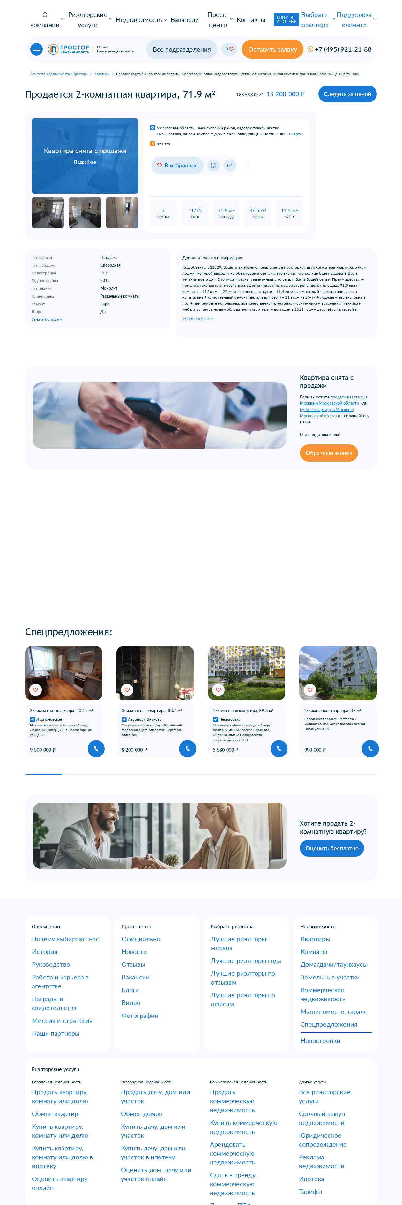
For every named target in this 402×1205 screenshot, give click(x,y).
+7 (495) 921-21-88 (236, 1144)
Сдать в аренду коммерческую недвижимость (240, 1058)
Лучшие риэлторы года (233, 912)
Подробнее (85, 140)
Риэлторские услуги (80, 13)
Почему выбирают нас (53, 903)
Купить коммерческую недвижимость (232, 1030)
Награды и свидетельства (56, 937)
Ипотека (307, 1046)
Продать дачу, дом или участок (151, 1013)
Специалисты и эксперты (146, 1147)
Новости (130, 912)
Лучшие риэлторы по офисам (239, 929)
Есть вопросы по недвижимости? (63, 1164)
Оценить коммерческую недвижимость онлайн (233, 1089)
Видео (128, 945)
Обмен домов (134, 1021)
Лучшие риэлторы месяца (236, 903)
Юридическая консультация (59, 1155)
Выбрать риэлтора (306, 13)
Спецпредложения (319, 954)
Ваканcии (130, 929)
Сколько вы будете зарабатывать (154, 1178)
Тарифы (306, 1055)
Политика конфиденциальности (63, 1172)
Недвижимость (123, 13)
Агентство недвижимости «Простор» (59, 56)
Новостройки (313, 965)
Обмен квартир (47, 1027)
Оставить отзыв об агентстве (60, 1147)
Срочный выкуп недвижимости (328, 1021)
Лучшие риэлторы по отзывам (240, 920)
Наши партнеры (47, 954)
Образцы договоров (51, 1131)
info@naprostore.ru (239, 1152)
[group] (64, 669)
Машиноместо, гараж (321, 945)
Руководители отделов (144, 1155)
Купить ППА (222, 1078)
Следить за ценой (355, 74)
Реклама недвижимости (322, 1038)
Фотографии (133, 954)
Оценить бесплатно (235, 811)
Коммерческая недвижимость (329, 937)
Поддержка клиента (351, 13)
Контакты (215, 13)
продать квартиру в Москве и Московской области (291, 370)
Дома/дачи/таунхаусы (322, 920)
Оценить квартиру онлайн (57, 1058)
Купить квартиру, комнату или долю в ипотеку (67, 1047)
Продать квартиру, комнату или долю (62, 1016)
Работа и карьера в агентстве (60, 929)
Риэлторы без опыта (141, 1139)
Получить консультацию (328, 1173)
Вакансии (155, 13)
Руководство (44, 920)
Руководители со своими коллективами (145, 1167)
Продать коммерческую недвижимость (233, 1016)
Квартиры (102, 56)
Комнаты (309, 912)
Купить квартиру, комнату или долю (67, 1035)
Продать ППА (223, 1070)
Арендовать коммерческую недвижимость (236, 1044)
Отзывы (129, 920)
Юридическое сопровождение (328, 1030)
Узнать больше (47, 303)
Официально (134, 903)
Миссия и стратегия (50, 945)
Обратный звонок (233, 405)
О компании (41, 13)
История (40, 912)
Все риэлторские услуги (322, 1013)
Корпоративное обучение (146, 1131)
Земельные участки (320, 929)
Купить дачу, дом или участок (150, 1030)
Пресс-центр (184, 13)
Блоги (127, 937)
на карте (294, 111)
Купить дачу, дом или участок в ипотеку (151, 1041)
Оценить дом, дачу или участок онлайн (151, 1055)
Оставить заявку (301, 34)
